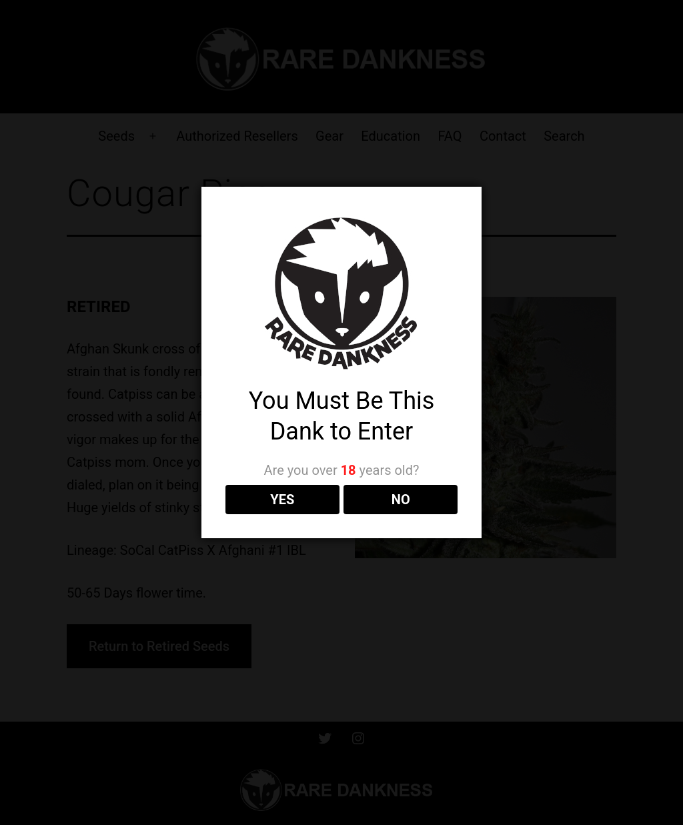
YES (282, 500)
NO (401, 500)
